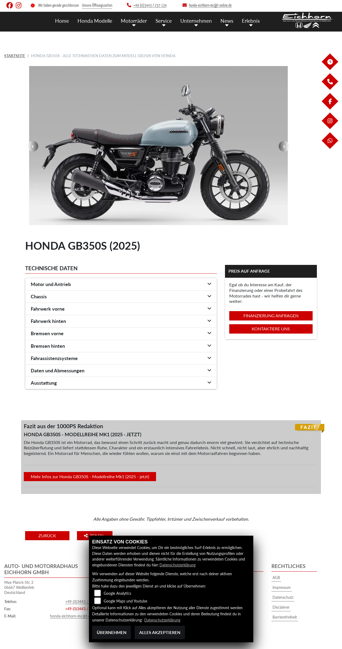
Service (164, 21)
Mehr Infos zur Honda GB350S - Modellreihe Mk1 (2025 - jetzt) (90, 476)
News (226, 21)
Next (284, 146)
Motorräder (134, 21)
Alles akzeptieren (159, 632)
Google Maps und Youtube (125, 601)
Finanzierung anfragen (270, 315)
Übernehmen (111, 632)
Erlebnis (251, 21)
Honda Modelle (94, 21)
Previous (33, 146)
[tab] (121, 284)
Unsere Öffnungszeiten (97, 5)
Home (62, 21)
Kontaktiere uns (271, 328)
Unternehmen (196, 21)
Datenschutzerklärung (178, 565)
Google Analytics (117, 593)
